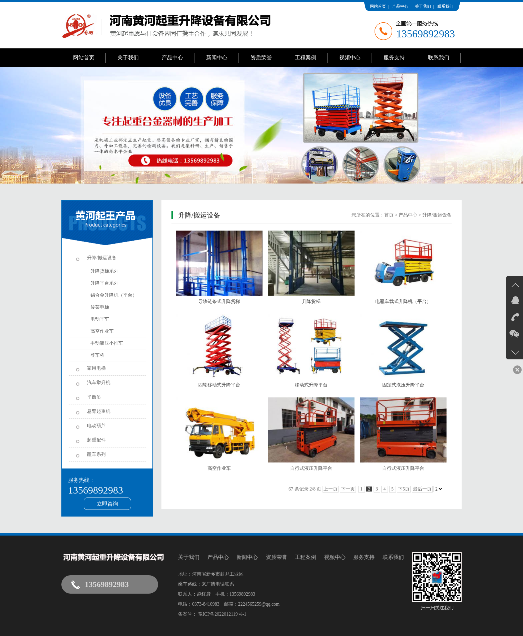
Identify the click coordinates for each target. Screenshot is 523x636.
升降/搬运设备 (437, 215)
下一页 (348, 489)
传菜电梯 (99, 307)
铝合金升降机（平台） (113, 295)
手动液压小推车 (106, 343)
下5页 (404, 489)
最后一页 (422, 489)
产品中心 (400, 6)
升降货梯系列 (104, 271)
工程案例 (305, 57)
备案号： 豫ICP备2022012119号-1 (212, 614)
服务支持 (394, 57)
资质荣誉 (261, 57)
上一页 (331, 489)
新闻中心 (216, 57)
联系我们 (445, 6)
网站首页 (378, 6)
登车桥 (97, 355)
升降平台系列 (104, 283)
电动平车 (99, 319)
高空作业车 (102, 331)
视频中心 (350, 57)
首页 (389, 215)
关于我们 (423, 6)
